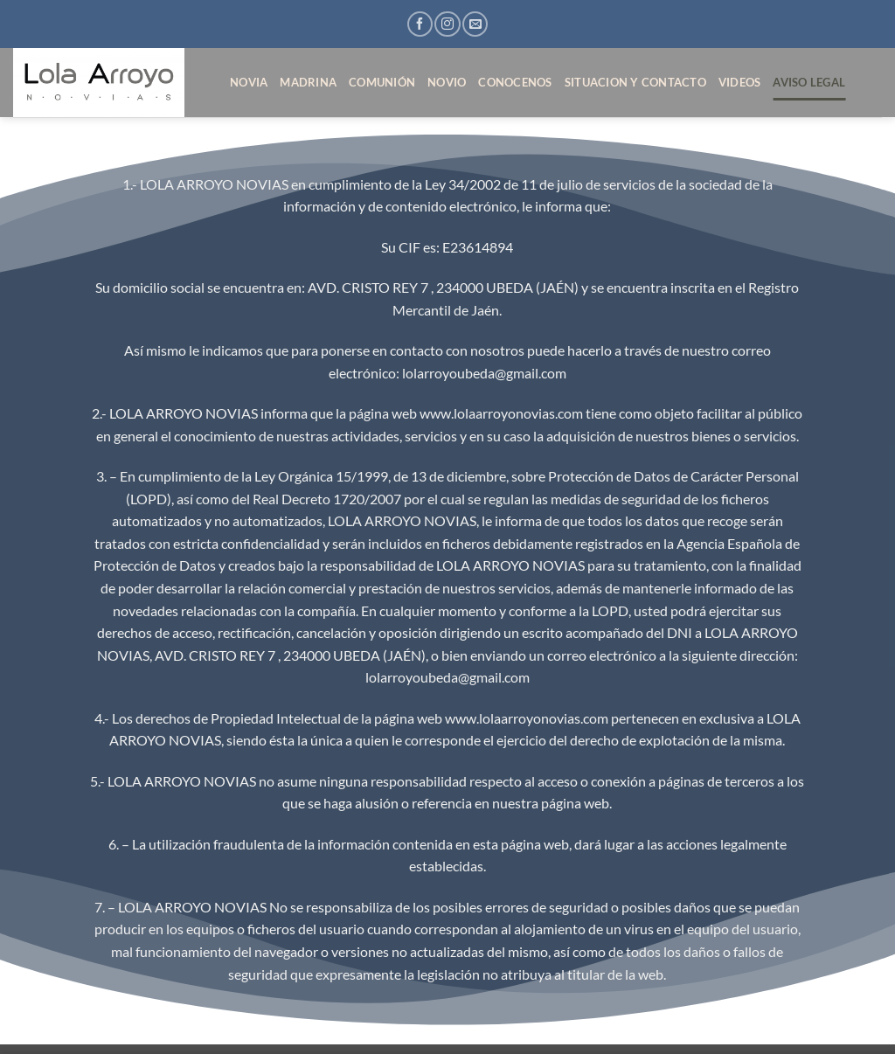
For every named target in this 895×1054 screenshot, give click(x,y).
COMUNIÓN (382, 82)
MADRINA (308, 82)
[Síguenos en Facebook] (420, 24)
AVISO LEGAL (809, 82)
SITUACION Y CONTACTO (635, 82)
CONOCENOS (515, 82)
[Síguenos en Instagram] (447, 24)
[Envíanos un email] (475, 24)
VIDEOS (739, 82)
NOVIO (446, 82)
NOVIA (248, 82)
